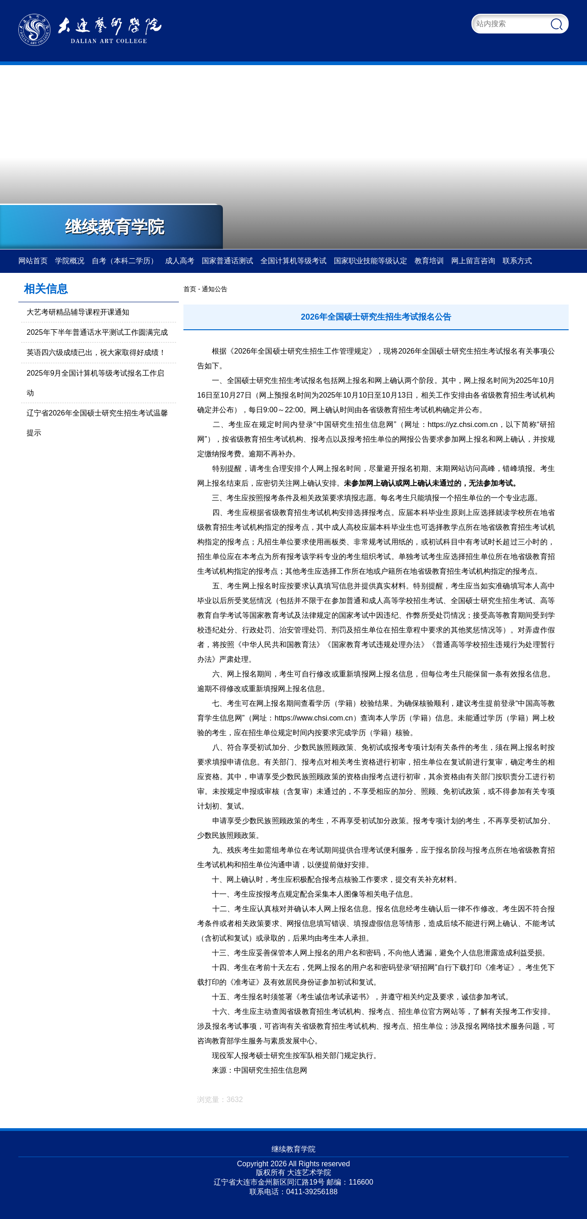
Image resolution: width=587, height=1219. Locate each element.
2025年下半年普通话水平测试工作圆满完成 (97, 332)
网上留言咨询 (473, 261)
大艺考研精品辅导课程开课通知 (78, 312)
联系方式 (517, 261)
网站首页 (33, 261)
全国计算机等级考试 (293, 261)
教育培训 (429, 261)
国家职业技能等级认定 (370, 261)
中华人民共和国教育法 (279, 644)
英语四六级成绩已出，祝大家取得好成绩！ (96, 352)
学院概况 (69, 261)
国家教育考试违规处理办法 (376, 644)
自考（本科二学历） (125, 261)
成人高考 (179, 261)
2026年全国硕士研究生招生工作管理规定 (301, 351)
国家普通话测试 (227, 261)
